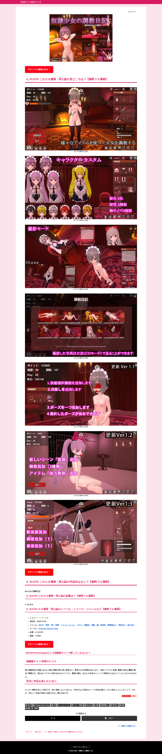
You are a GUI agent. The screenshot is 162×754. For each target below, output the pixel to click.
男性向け (122, 625)
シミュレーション (68, 625)
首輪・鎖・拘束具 (98, 625)
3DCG (41, 625)
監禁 (57, 625)
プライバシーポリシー (81, 747)
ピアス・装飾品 (83, 625)
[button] (109, 718)
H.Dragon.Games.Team (48, 629)
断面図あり (112, 625)
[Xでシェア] (52, 718)
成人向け (131, 625)
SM (52, 625)
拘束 (47, 625)
